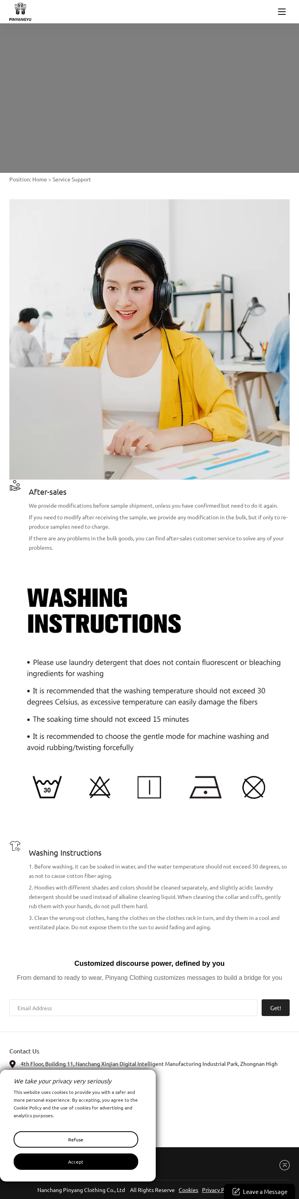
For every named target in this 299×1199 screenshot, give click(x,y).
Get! (275, 1007)
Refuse (75, 1139)
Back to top (282, 1165)
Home (39, 179)
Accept (75, 1162)
